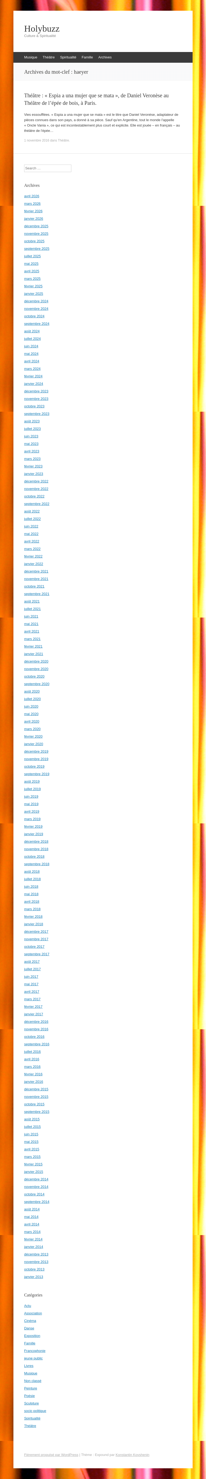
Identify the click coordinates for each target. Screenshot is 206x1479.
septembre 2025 (36, 249)
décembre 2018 (36, 841)
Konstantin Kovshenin (132, 1455)
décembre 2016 (36, 1022)
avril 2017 (31, 992)
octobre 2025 (34, 241)
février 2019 (33, 826)
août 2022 (32, 511)
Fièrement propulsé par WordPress (51, 1455)
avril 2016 (31, 1059)
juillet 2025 (32, 256)
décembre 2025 (36, 226)
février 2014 (33, 1239)
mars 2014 (32, 1232)
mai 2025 (31, 264)
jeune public (33, 1358)
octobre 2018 (34, 856)
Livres (29, 1366)
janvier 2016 (33, 1082)
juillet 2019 (32, 789)
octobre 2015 (34, 1104)
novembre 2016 (36, 1029)
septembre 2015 (36, 1112)
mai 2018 (31, 894)
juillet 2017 (32, 969)
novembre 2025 (36, 234)
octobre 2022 (34, 496)
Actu (27, 1306)
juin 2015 (31, 1134)
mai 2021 (31, 624)
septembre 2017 (36, 954)
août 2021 (32, 601)
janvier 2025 (33, 294)
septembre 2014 (36, 1202)
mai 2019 (31, 804)
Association (33, 1313)
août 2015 (32, 1119)
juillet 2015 (32, 1127)
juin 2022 (31, 526)
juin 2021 (31, 616)
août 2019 (32, 781)
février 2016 (33, 1074)
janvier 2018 (33, 924)
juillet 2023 (32, 429)
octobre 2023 (34, 406)
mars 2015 (32, 1157)
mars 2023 (32, 459)
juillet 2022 (32, 519)
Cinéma (30, 1321)
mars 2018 (32, 909)
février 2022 (33, 556)
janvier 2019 (33, 834)
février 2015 (33, 1164)
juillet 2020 (32, 699)
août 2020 (32, 691)
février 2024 (33, 376)
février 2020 (33, 736)
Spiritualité (68, 57)
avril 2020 (31, 721)
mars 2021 (32, 639)
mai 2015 (31, 1142)
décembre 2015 (36, 1089)
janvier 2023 (33, 474)
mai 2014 (31, 1217)
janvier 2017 (33, 1014)
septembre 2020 (36, 684)
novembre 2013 (36, 1262)
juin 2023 (31, 436)
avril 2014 (31, 1224)
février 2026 (33, 211)
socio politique (35, 1411)
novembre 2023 (36, 399)
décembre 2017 (36, 932)
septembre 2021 (36, 594)
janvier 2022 (33, 564)
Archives (105, 57)
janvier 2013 (33, 1277)
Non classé (32, 1381)
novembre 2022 (36, 489)
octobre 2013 (34, 1269)
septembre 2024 (36, 324)
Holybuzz (42, 28)
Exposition (32, 1336)
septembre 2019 (36, 774)
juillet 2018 (32, 879)
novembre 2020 (36, 669)
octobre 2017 (34, 947)
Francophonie (35, 1351)
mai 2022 (31, 534)
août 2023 (32, 421)
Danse (29, 1328)
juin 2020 (31, 706)
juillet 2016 (32, 1052)
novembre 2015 (36, 1097)
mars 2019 (32, 819)
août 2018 (32, 871)
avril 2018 (31, 902)
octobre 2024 (34, 316)
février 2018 (33, 917)
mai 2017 (31, 984)
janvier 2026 (33, 219)
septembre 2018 (36, 864)
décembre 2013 (36, 1254)
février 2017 (33, 1007)
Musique (30, 57)
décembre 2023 (36, 391)
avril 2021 (31, 631)
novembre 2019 (36, 759)
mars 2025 (32, 279)
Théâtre (49, 57)
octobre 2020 (34, 676)
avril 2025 (31, 271)
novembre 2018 (36, 849)
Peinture (30, 1388)
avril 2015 (31, 1149)
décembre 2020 (36, 661)
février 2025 (33, 286)
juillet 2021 (32, 609)
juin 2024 (31, 346)
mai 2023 (31, 444)
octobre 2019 (34, 766)
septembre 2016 (36, 1044)
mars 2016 (32, 1067)
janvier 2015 (33, 1172)
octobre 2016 (34, 1037)
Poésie (29, 1396)
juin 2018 (31, 887)
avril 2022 (31, 541)
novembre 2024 (36, 309)
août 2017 (32, 962)
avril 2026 (31, 196)
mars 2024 (32, 369)
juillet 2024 (32, 339)
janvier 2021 (33, 654)
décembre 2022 (36, 481)
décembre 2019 (36, 751)
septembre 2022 (36, 504)
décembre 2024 (36, 301)
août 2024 (32, 331)
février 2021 (33, 646)
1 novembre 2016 (36, 140)
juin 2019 (31, 796)
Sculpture (31, 1403)
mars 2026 (32, 204)
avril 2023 (31, 451)
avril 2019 (31, 811)
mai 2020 (31, 714)
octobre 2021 (34, 586)
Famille (87, 57)
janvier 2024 (33, 384)
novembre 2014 (36, 1187)
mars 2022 (32, 549)
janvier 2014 (33, 1247)
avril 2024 (31, 361)
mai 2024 (31, 354)
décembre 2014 (36, 1179)
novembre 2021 (36, 579)
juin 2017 (31, 977)
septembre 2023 (36, 414)
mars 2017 (32, 999)
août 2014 (32, 1209)
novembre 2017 (36, 939)
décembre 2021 (36, 571)
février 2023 (33, 466)
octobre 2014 (34, 1194)
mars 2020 (32, 729)
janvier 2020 (33, 744)
